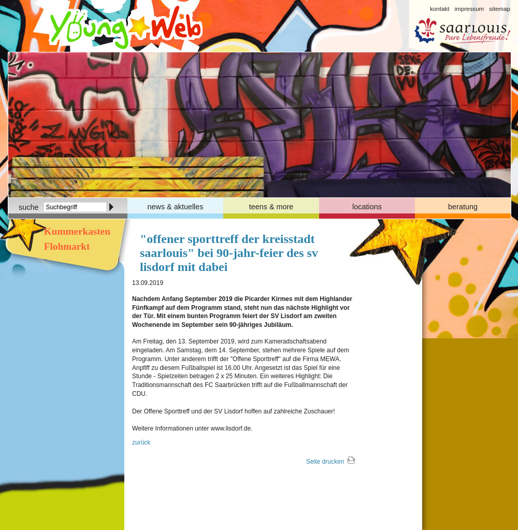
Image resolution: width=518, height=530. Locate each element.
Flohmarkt (65, 246)
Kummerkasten (75, 231)
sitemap (499, 8)
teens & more (271, 207)
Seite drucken (325, 461)
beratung (463, 207)
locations (367, 207)
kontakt (439, 8)
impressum (469, 8)
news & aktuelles (176, 207)
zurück (141, 442)
